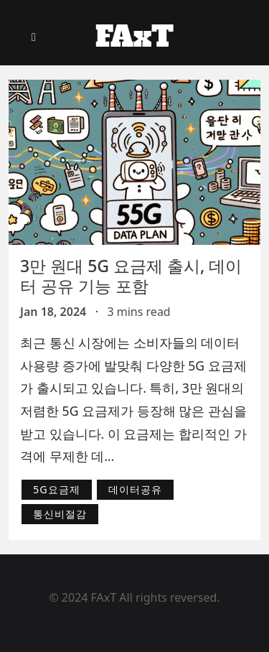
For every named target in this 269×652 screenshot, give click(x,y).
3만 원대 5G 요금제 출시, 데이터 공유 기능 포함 (131, 275)
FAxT (134, 36)
